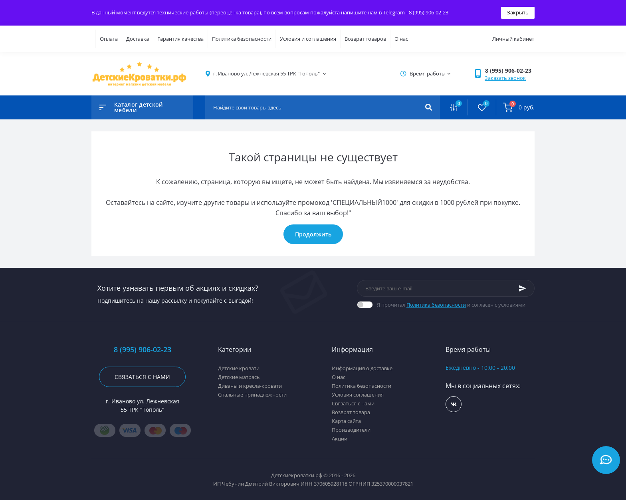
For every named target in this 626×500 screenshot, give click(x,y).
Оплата (109, 38)
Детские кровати (239, 368)
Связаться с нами (142, 377)
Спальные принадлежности (252, 394)
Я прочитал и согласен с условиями (451, 305)
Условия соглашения (358, 394)
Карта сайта (346, 421)
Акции (339, 438)
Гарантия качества (180, 38)
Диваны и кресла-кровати (250, 385)
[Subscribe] (523, 288)
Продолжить (313, 234)
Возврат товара (351, 412)
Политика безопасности (241, 38)
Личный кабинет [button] (513, 38)
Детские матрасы (239, 377)
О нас (401, 38)
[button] (510, 70)
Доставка (137, 38)
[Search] (428, 107)
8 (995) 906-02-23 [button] (142, 349)
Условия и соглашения (308, 38)
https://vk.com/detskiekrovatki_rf (454, 404)
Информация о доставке (362, 368)
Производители (351, 429)
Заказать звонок (505, 78)
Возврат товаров (365, 38)
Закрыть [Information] (518, 12)
